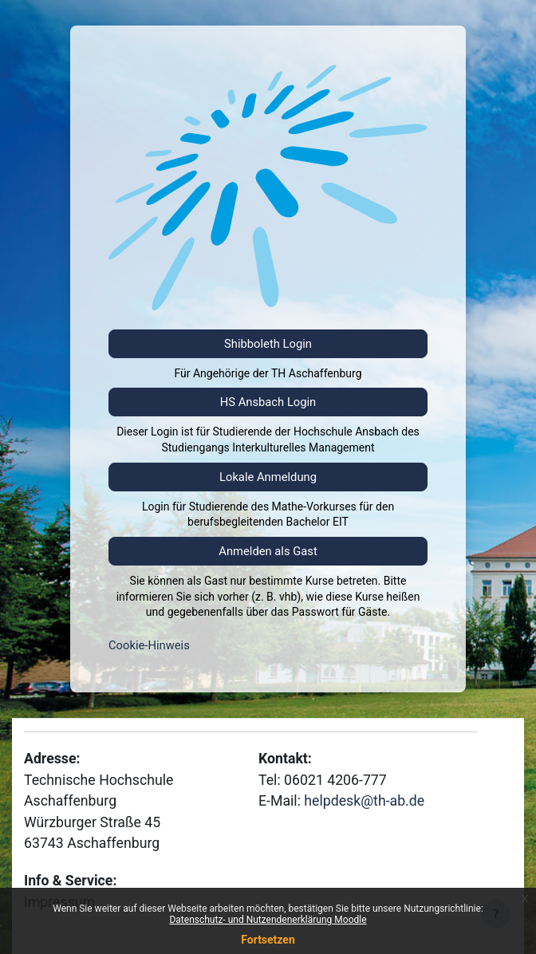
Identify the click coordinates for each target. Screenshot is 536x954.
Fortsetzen (268, 939)
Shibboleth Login (268, 344)
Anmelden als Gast (268, 551)
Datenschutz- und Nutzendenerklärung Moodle (267, 919)
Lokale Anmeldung (268, 477)
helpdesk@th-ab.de (364, 801)
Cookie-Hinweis (149, 645)
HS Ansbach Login (268, 402)
